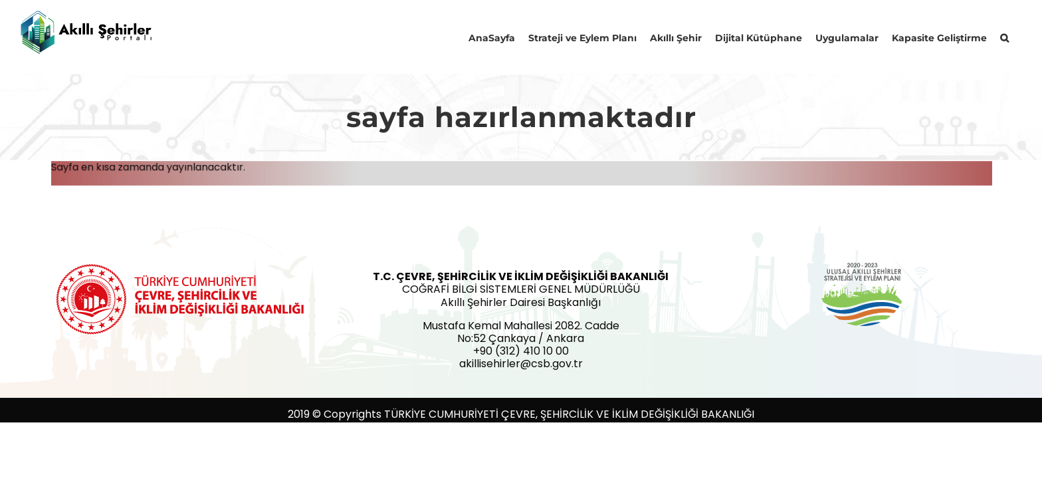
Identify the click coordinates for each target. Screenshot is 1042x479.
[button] (1017, 36)
